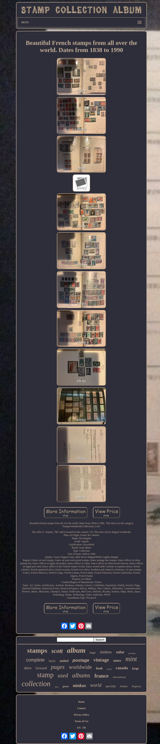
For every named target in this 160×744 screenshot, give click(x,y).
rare (57, 687)
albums (81, 675)
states (117, 661)
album (76, 650)
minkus (79, 685)
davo (27, 668)
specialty (110, 686)
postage (80, 660)
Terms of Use (82, 721)
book (99, 668)
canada (122, 668)
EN (79, 727)
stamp (45, 675)
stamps (37, 650)
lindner (124, 686)
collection (36, 684)
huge (93, 652)
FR (84, 727)
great (66, 686)
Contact (81, 708)
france (101, 676)
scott (57, 651)
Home (81, 701)
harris (52, 661)
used (63, 675)
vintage (101, 660)
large (135, 668)
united (64, 661)
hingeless (136, 686)
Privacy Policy (81, 714)
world (95, 685)
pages (58, 667)
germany (132, 653)
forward (41, 668)
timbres (106, 652)
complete (35, 660)
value (120, 652)
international (119, 677)
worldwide (80, 667)
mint (131, 659)
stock (109, 669)
